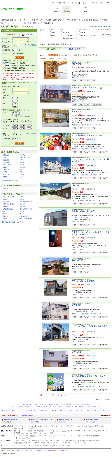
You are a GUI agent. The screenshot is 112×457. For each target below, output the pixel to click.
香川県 (39, 23)
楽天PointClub (99, 426)
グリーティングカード (54, 443)
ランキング (54, 410)
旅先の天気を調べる (93, 419)
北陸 (61, 404)
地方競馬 (17, 433)
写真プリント (29, 443)
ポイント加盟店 (29, 428)
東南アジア (47, 407)
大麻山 (4, 218)
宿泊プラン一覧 (78, 77)
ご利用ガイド (61, 3)
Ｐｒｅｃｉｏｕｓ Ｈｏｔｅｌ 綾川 (87, 88)
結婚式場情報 (18, 443)
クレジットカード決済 (88, 35)
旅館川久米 (76, 305)
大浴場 (83, 32)
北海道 (25, 404)
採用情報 (12, 450)
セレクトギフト (60, 426)
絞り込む (106, 34)
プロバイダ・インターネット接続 (74, 443)
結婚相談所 (84, 441)
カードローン (57, 436)
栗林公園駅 (5, 162)
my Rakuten (89, 426)
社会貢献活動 (63, 450)
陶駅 (21, 172)
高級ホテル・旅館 (8, 410)
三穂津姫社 (23, 206)
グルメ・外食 (54, 441)
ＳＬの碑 (22, 204)
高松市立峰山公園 (8, 197)
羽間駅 (22, 174)
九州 (83, 404)
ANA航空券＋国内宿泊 (18, 63)
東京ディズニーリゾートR (73, 410)
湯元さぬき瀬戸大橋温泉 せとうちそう (88, 376)
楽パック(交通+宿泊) (41, 410)
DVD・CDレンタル (80, 431)
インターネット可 (68, 35)
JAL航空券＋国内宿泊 (17, 68)
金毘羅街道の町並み (26, 202)
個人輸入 (69, 426)
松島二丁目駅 (6, 165)
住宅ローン (80, 436)
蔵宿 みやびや (78, 260)
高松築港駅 (5, 160)
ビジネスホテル (21, 410)
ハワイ (68, 407)
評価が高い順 (92, 55)
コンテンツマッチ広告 (33, 445)
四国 (79, 404)
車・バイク (49, 426)
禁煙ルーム (66, 32)
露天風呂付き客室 (68, 38)
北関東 (35, 404)
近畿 (69, 404)
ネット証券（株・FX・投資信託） (25, 436)
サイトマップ (72, 3)
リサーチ (45, 445)
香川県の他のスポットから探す (13, 222)
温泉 (30, 410)
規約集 (32, 450)
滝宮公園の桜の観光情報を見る (100, 26)
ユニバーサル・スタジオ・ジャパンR (97, 410)
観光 (61, 410)
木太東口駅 (5, 169)
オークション (29, 426)
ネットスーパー (79, 426)
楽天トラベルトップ (7, 23)
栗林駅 (4, 157)
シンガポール (38, 407)
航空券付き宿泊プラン (94, 149)
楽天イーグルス (67, 431)
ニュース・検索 (19, 441)
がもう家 (75, 185)
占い (22, 433)
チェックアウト (7, 42)
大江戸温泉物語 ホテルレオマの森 (87, 135)
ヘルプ (52, 3)
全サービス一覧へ (28, 416)
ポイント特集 (18, 428)
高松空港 (5, 188)
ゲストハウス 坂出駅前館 (83, 281)
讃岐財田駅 (5, 174)
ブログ (28, 441)
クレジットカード (70, 436)
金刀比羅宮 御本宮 (26, 209)
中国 (74, 404)
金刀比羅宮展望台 (8, 209)
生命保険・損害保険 (92, 436)
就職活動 (69, 441)
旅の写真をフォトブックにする (41, 419)
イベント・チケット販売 (52, 431)
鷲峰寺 (4, 214)
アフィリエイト (55, 445)
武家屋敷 (5, 199)
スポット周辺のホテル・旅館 (26, 23)
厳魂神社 (5, 206)
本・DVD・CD (40, 426)
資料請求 (40, 450)
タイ (31, 407)
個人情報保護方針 (51, 450)
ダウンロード (102, 431)
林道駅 (22, 165)
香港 (22, 407)
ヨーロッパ (88, 407)
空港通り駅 (5, 155)
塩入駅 (22, 177)
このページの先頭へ (104, 399)
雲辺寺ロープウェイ (8, 216)
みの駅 (4, 172)
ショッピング (18, 426)
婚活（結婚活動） (95, 441)
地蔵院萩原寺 (24, 216)
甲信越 (56, 404)
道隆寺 (22, 211)
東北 (30, 404)
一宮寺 (22, 197)
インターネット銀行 (45, 436)
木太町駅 (22, 167)
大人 (13, 45)
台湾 (26, 407)
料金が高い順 (82, 55)
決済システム (65, 445)
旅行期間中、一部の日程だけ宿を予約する (24, 115)
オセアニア (96, 407)
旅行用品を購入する (65, 419)
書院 (3, 211)
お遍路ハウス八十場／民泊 (83, 211)
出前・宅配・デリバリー (40, 441)
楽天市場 (94, 3)
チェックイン (6, 38)
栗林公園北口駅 (25, 157)
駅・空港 (61, 44)
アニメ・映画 (92, 431)
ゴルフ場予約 (38, 431)
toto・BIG (29, 433)
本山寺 (22, 214)
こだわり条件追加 (105, 29)
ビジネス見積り (19, 445)
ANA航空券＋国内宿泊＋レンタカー (22, 65)
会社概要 (4, 450)
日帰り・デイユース (93, 125)
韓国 (13, 407)
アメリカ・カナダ (77, 407)
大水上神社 (5, 202)
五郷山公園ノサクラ (26, 218)
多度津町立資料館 (8, 204)
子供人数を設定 (31, 45)
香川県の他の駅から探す (11, 180)
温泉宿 (53, 32)
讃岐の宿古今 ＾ (79, 64)
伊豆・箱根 (48, 404)
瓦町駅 (22, 160)
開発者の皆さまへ (22, 450)
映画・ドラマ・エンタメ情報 (43, 433)
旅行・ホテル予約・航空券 (23, 431)
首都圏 (41, 404)
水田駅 (4, 167)
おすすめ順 (63, 55)
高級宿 (53, 35)
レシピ (62, 441)
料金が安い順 (72, 55)
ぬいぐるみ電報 (40, 443)
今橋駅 (22, 162)
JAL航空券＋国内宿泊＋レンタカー (22, 70)
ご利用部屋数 (6, 50)
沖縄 (88, 404)
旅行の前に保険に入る (11, 419)
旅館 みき (76, 352)
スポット (69, 44)
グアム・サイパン (58, 407)
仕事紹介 (76, 441)
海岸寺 (22, 199)
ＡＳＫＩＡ (76, 112)
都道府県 (52, 44)
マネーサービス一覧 (21, 438)
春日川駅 (22, 169)
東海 (65, 404)
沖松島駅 (22, 155)
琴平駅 (4, 177)
